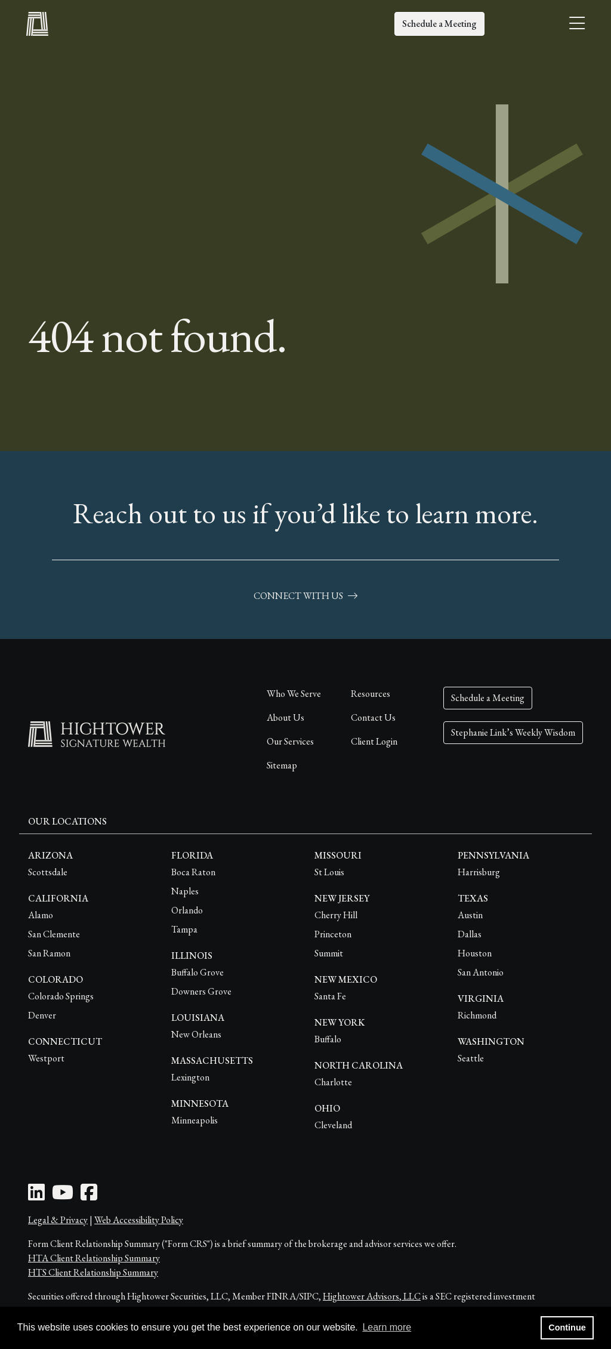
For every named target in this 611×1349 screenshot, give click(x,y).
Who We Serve (294, 693)
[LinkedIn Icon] (36, 1196)
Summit (328, 953)
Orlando (187, 910)
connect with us (305, 595)
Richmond (477, 1015)
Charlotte (333, 1082)
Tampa (184, 929)
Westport (46, 1058)
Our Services (290, 741)
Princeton (332, 934)
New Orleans (196, 1034)
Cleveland (333, 1125)
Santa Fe (330, 996)
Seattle (471, 1058)
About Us (285, 717)
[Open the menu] (577, 24)
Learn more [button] (386, 1327)
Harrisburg (479, 872)
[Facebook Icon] (89, 1196)
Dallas (470, 934)
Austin (470, 915)
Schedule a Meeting (439, 23)
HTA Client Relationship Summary (94, 1258)
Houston (475, 953)
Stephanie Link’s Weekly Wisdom (513, 732)
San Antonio (481, 972)
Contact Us (373, 717)
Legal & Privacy (58, 1220)
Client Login (374, 741)
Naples (185, 891)
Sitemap (282, 765)
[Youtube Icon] (62, 1196)
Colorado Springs (61, 996)
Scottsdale (47, 872)
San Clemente (54, 934)
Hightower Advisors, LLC (372, 1296)
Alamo (40, 915)
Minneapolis (194, 1120)
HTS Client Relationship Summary (93, 1272)
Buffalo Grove (197, 972)
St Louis (329, 872)
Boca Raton (193, 872)
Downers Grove (201, 991)
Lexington (190, 1077)
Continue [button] (566, 1327)
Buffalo (327, 1039)
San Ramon (49, 953)
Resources (370, 693)
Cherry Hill (335, 915)
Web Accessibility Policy (138, 1220)
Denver (42, 1015)
